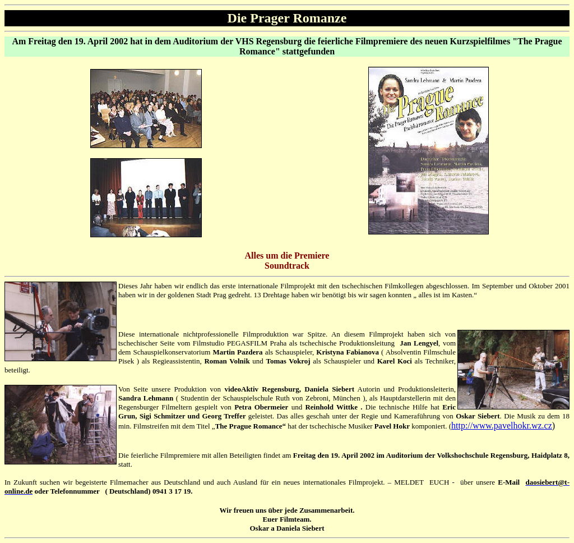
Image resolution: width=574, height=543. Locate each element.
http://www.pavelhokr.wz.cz (501, 425)
